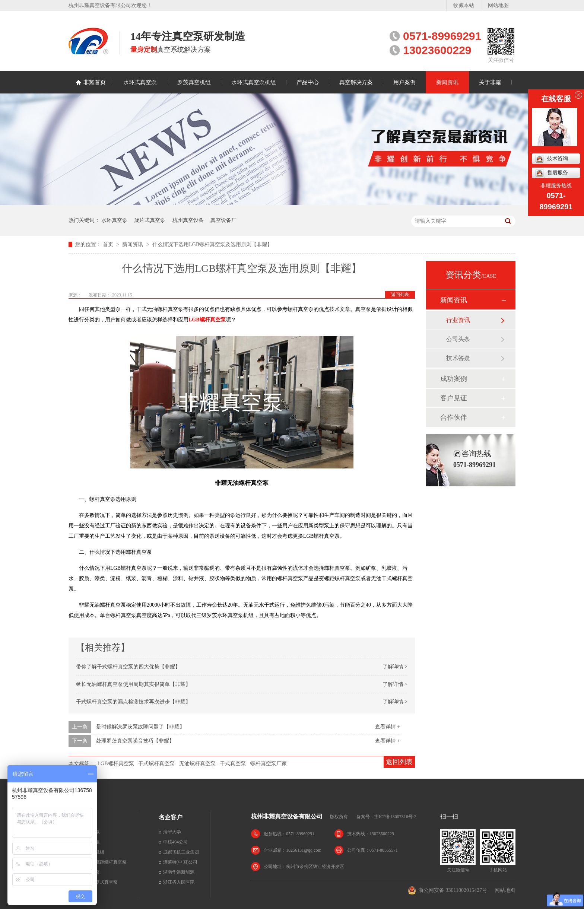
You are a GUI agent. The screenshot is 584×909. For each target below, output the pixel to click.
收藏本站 (463, 5)
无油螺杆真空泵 (197, 763)
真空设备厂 (223, 220)
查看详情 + (387, 727)
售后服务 (552, 173)
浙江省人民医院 (178, 882)
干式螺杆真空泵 (156, 763)
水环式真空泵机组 (253, 82)
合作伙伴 (453, 417)
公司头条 (458, 339)
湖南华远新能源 (178, 872)
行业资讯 (458, 320)
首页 (109, 244)
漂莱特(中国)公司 (180, 862)
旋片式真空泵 (149, 220)
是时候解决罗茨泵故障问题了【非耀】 (140, 727)
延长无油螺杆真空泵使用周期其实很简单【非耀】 (133, 684)
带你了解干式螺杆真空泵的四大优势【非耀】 (128, 667)
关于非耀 (490, 82)
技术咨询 (552, 159)
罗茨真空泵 (84, 892)
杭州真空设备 (188, 220)
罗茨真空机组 (194, 82)
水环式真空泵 (140, 82)
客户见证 (453, 398)
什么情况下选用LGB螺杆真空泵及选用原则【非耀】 (212, 244)
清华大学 (172, 832)
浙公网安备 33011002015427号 (447, 890)
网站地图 (498, 5)
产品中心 (307, 82)
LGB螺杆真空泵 (116, 763)
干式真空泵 (233, 763)
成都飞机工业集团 (181, 852)
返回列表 (400, 294)
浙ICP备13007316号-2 (395, 816)
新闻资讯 (447, 82)
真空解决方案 (356, 82)
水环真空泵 (114, 220)
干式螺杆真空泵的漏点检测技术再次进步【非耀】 (133, 702)
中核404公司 (175, 842)
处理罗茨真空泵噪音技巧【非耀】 (135, 741)
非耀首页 (94, 82)
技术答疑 (458, 358)
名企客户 (170, 817)
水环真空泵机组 (88, 852)
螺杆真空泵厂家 (268, 763)
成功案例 (453, 378)
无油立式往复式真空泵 (95, 882)
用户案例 (404, 82)
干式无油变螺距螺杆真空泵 (100, 862)
